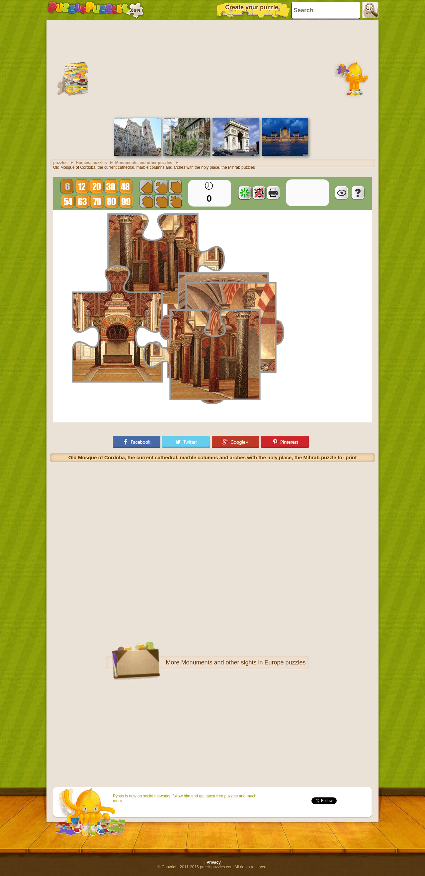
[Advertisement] (212, 68)
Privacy (214, 862)
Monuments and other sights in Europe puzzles (243, 662)
